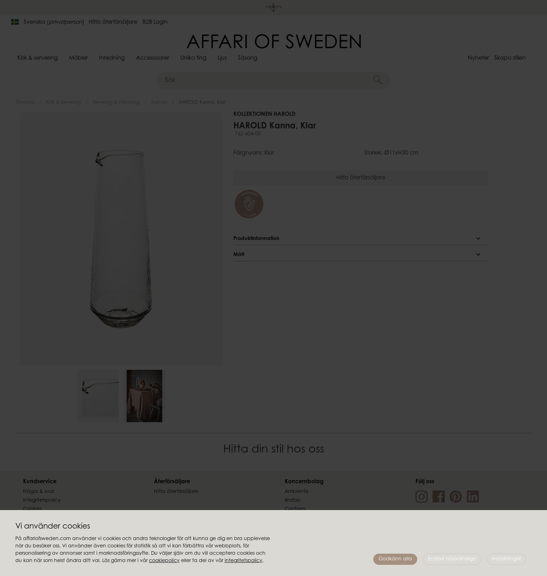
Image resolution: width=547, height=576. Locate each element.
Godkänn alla (395, 559)
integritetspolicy (243, 561)
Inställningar (506, 559)
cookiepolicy (164, 561)
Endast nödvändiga (452, 559)
